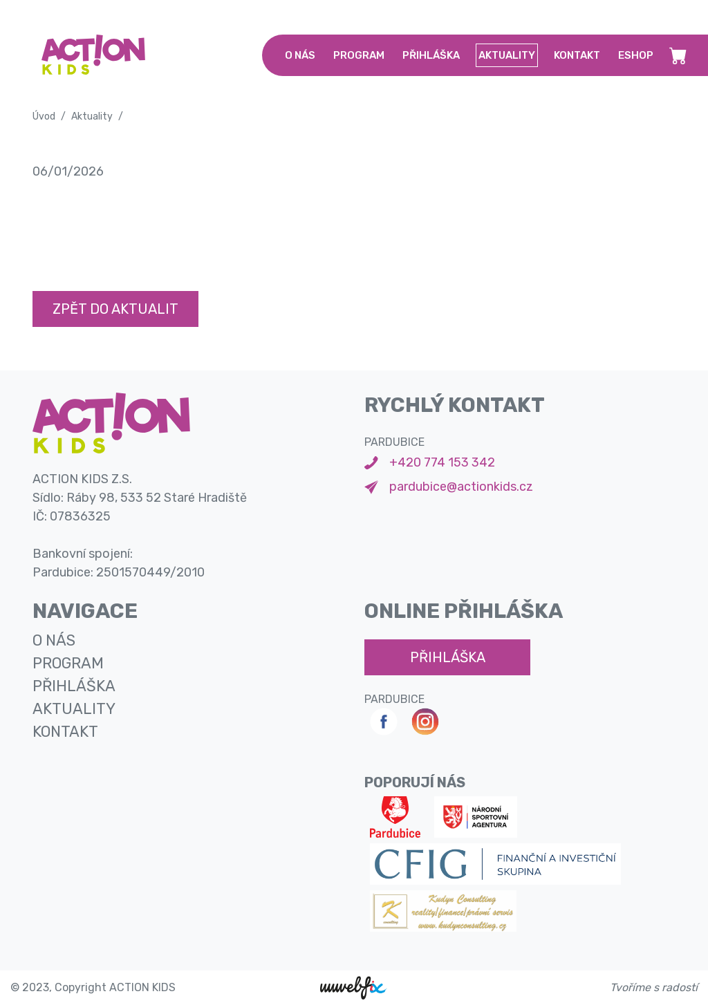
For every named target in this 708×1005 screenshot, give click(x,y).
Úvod (43, 116)
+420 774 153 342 (442, 462)
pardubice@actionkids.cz (461, 486)
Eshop (635, 55)
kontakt (577, 55)
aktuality (506, 55)
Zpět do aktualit (115, 309)
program (358, 55)
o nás (300, 55)
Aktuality (92, 116)
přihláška (431, 55)
